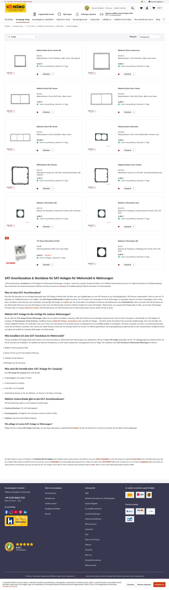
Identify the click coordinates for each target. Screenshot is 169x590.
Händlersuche (50, 498)
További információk (10, 586)
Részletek (48, 73)
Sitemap (88, 545)
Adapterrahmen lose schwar (129, 165)
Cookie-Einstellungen (92, 514)
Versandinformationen (93, 560)
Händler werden (51, 503)
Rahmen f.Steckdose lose (128, 203)
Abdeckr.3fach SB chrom (47, 126)
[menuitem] (112, 8)
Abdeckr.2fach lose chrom (129, 88)
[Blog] (158, 19)
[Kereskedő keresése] (143, 19)
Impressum (89, 529)
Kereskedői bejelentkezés (23, 2)
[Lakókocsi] (106, 19)
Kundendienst (55, 462)
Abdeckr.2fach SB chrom (47, 88)
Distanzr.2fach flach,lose (128, 126)
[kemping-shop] (22, 19)
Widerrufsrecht (90, 565)
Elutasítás (130, 585)
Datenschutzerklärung (93, 519)
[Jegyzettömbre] (38, 74)
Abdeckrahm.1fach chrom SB (49, 50)
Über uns (88, 555)
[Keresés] (132, 8)
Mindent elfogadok (144, 585)
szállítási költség (80, 576)
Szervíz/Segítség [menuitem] (156, 2)
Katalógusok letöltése (52, 509)
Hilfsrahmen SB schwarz (47, 165)
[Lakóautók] (95, 19)
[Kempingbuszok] (80, 19)
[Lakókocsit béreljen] (123, 19)
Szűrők (12, 37)
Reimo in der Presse (92, 540)
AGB (86, 493)
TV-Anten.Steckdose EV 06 (48, 241)
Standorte (88, 550)
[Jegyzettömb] (141, 8)
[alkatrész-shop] (63, 19)
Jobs (86, 534)
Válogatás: (133, 37)
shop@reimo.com (146, 462)
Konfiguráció (159, 585)
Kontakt (10, 2)
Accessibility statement (93, 509)
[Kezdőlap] (9, 19)
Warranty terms (90, 524)
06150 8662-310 (108, 462)
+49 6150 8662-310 (15, 497)
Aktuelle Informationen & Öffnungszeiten (100, 498)
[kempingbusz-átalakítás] (43, 19)
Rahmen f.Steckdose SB (47, 203)
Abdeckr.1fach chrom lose (129, 50)
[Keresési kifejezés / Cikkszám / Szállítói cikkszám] (112, 8)
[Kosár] (157, 8)
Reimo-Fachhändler (102, 459)
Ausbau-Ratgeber (91, 503)
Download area (50, 493)
